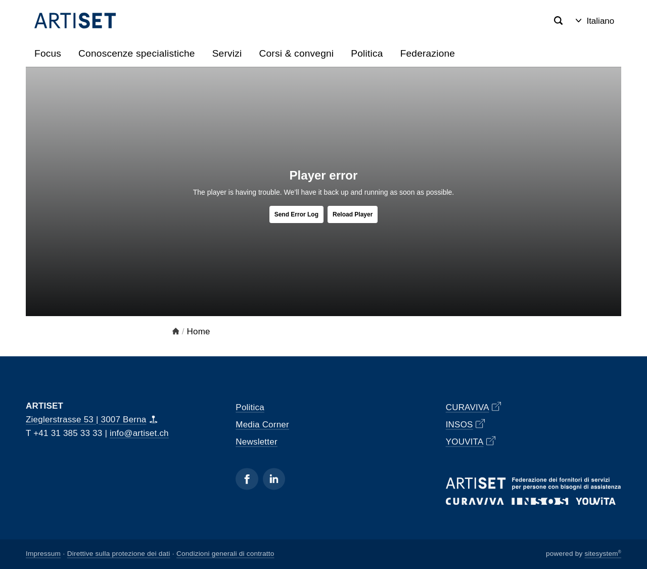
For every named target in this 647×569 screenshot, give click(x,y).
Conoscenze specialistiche (136, 53)
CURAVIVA (473, 407)
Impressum (43, 554)
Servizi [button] (227, 53)
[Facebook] (247, 479)
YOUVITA (470, 441)
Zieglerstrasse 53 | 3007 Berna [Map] (92, 419)
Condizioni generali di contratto (225, 554)
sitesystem (602, 554)
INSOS (465, 424)
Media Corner (262, 424)
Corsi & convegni (296, 53)
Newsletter (256, 442)
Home (198, 331)
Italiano (595, 21)
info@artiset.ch (139, 433)
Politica (367, 53)
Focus (47, 53)
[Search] (558, 21)
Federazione (427, 53)
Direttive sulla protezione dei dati (118, 554)
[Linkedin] (274, 479)
